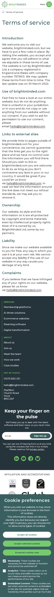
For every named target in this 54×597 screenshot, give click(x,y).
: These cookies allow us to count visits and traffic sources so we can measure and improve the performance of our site (25, 574)
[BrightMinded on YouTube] (23, 459)
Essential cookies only (27, 552)
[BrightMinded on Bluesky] (37, 459)
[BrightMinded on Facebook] (30, 459)
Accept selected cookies (27, 543)
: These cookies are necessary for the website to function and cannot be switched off (25, 564)
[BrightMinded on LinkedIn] (16, 459)
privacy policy (37, 449)
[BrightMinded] (13, 4)
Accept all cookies (27, 535)
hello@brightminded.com (27, 126)
